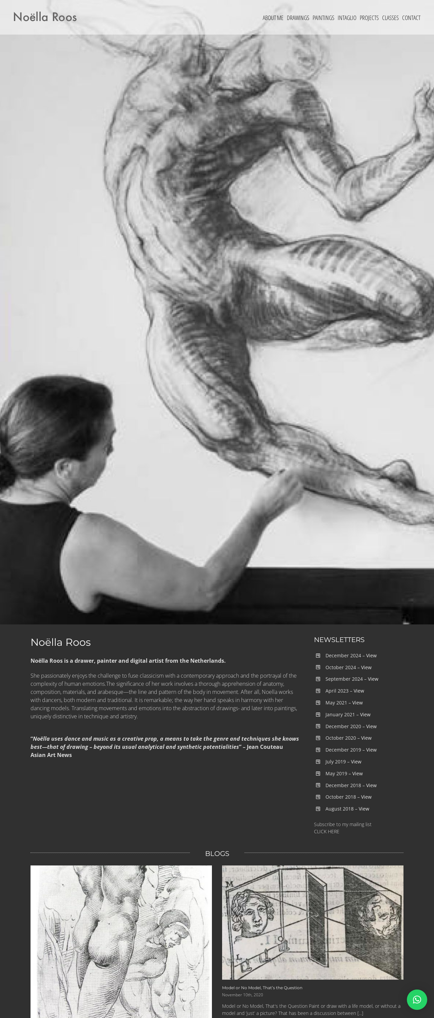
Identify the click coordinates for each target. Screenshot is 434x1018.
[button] (417, 1000)
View (371, 655)
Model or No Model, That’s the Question (262, 987)
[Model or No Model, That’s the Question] (312, 922)
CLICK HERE (326, 831)
